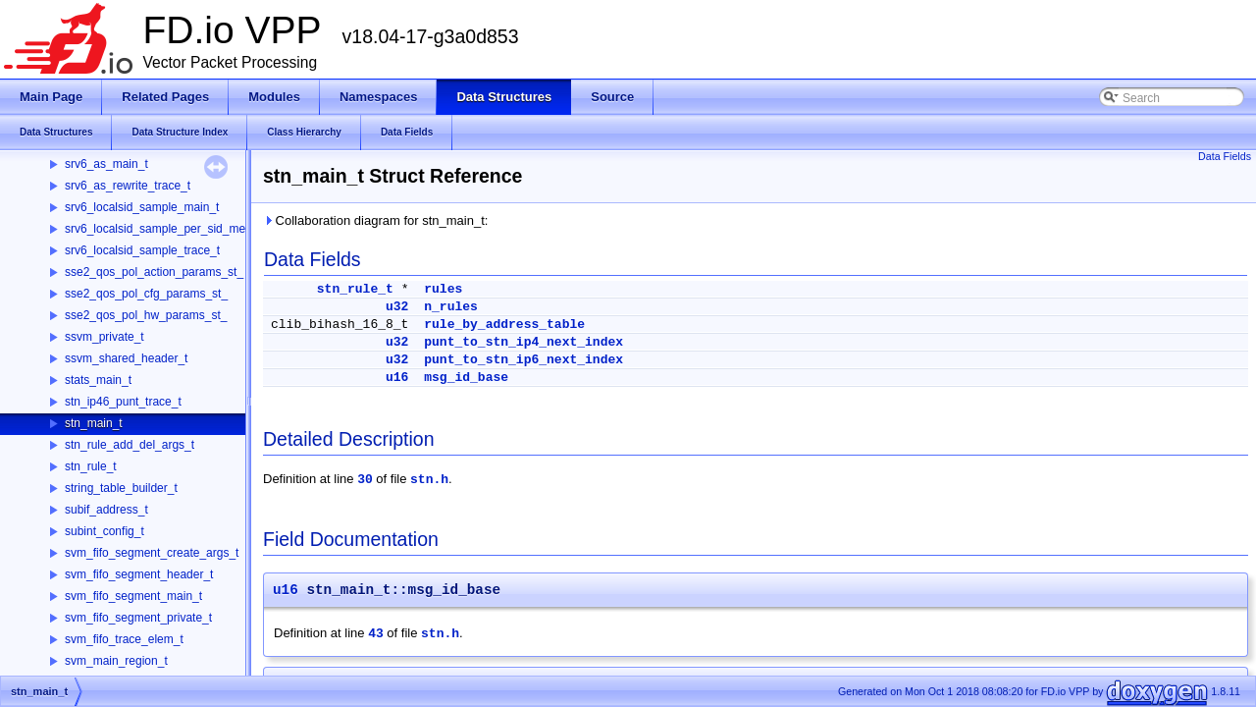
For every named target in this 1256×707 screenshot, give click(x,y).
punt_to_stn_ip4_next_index (523, 342)
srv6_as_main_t (106, 164)
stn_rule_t (91, 466)
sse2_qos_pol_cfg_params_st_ (146, 293)
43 (376, 633)
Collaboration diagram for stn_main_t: (375, 220)
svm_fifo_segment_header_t (139, 574)
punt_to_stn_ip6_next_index (523, 360)
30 (365, 479)
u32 (397, 306)
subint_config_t (104, 531)
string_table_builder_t (121, 488)
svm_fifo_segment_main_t (133, 596)
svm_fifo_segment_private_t (138, 618)
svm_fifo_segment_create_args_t (151, 553)
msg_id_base (466, 377)
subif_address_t (106, 510)
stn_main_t (94, 423)
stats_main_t (98, 380)
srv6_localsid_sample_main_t (142, 207)
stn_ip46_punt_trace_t (123, 401)
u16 (397, 377)
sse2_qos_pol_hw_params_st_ (146, 315)
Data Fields (1224, 156)
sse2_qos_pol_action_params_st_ (154, 272)
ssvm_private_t (104, 337)
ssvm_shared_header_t (126, 358)
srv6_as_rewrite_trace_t (127, 185)
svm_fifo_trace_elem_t (124, 639)
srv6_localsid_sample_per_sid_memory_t (173, 229)
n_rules (451, 306)
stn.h (429, 479)
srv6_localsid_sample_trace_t (142, 250)
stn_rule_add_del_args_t (129, 445)
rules (443, 289)
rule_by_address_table (504, 324)
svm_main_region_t (116, 661)
